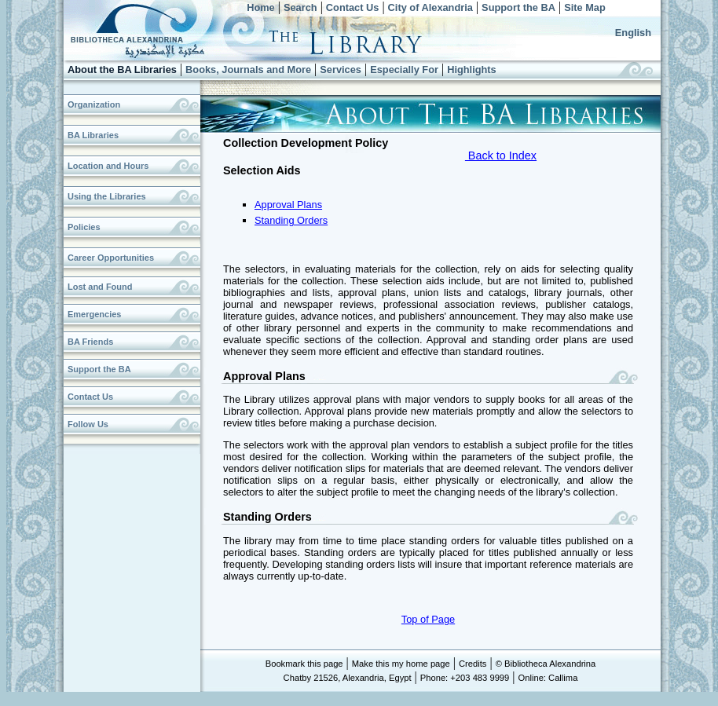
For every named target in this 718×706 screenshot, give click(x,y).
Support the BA (518, 7)
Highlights (471, 69)
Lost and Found (100, 286)
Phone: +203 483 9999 (465, 677)
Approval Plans (288, 204)
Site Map (585, 7)
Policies (84, 227)
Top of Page (428, 619)
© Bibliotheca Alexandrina (546, 663)
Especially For (404, 69)
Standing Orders (291, 220)
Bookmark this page (304, 663)
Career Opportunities (111, 257)
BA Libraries (93, 135)
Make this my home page (401, 663)
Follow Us (88, 424)
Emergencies (94, 314)
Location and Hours (108, 165)
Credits (472, 663)
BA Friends (90, 341)
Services (340, 69)
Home (261, 7)
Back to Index (501, 155)
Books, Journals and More (248, 69)
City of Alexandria (430, 7)
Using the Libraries (107, 196)
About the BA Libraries (122, 69)
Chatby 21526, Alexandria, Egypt (348, 677)
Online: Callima (548, 677)
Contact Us (352, 7)
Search (300, 7)
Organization (94, 104)
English (633, 32)
